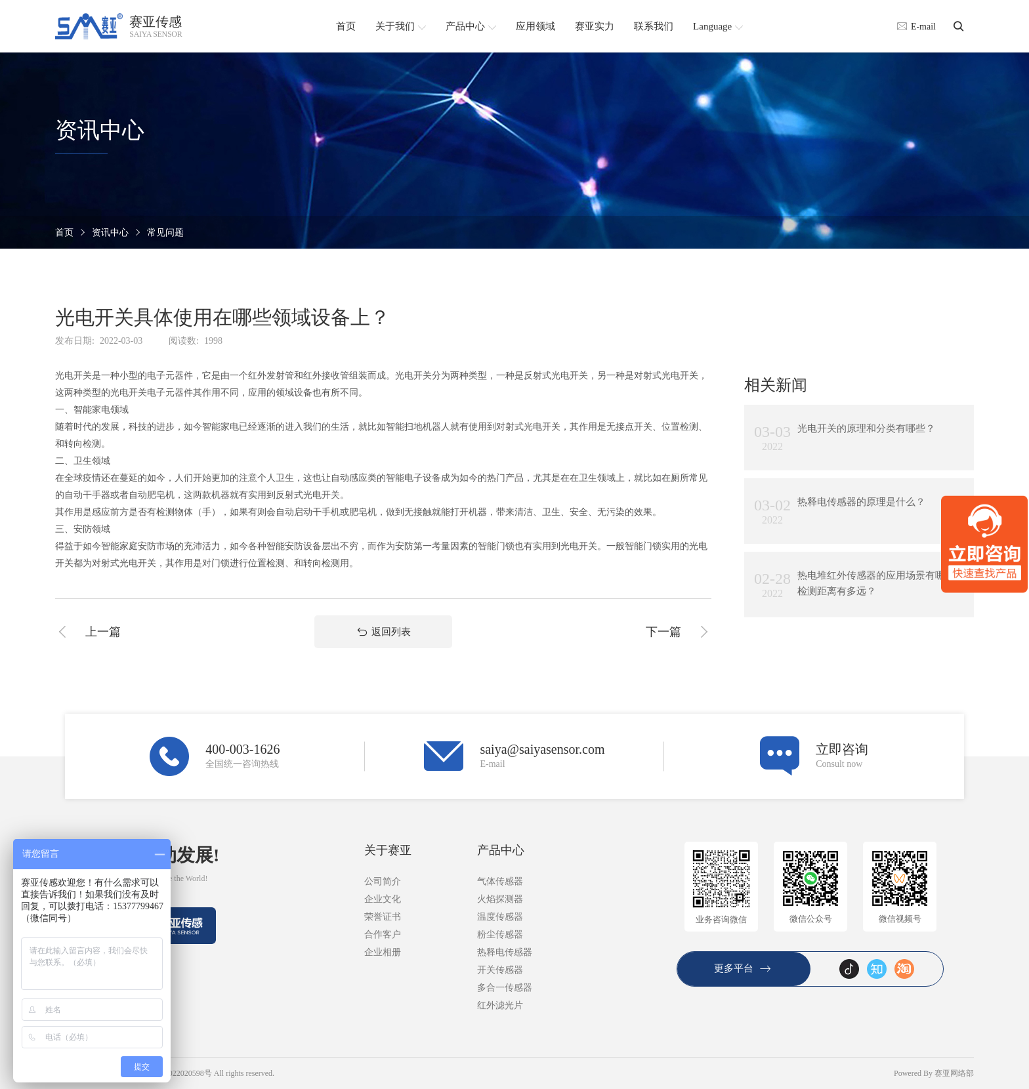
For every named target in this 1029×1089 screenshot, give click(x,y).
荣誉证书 (382, 917)
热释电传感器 (504, 952)
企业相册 (382, 952)
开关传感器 (500, 970)
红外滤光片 (500, 1005)
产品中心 (500, 850)
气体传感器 (500, 881)
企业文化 (382, 899)
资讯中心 (110, 232)
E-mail (916, 26)
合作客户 (382, 934)
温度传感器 (500, 917)
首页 (64, 232)
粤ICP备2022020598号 (174, 1073)
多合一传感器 (504, 988)
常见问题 (165, 232)
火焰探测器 (500, 899)
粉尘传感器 (500, 934)
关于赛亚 (387, 850)
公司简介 (382, 881)
